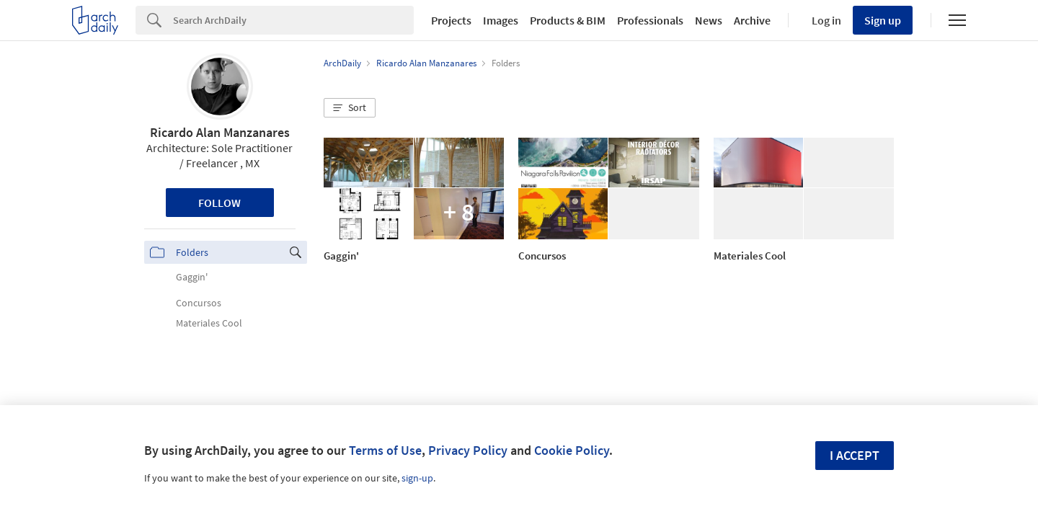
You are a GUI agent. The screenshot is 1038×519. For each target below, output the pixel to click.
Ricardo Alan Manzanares (220, 132)
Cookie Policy (571, 450)
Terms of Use (385, 450)
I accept (854, 455)
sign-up (417, 477)
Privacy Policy (467, 450)
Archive (752, 20)
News (708, 20)
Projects (451, 20)
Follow (219, 202)
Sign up (882, 20)
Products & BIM (568, 20)
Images (500, 20)
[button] (350, 108)
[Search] (293, 20)
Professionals (650, 20)
